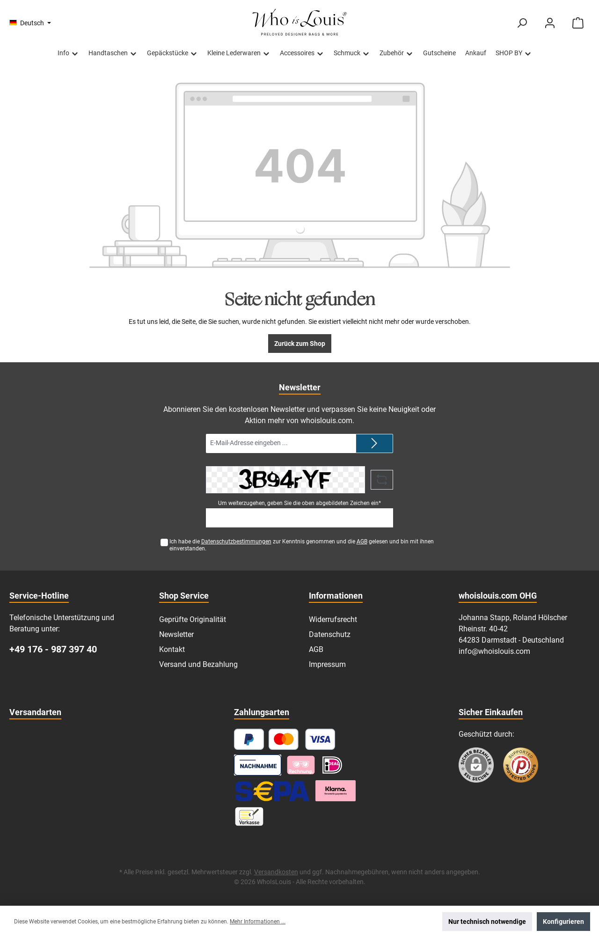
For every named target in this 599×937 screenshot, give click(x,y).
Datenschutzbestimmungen (236, 541)
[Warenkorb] (578, 23)
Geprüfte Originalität (192, 619)
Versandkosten (276, 872)
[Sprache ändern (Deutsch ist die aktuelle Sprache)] (30, 23)
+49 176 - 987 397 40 (53, 649)
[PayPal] (249, 739)
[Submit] (374, 443)
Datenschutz (330, 634)
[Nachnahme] (257, 765)
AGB (362, 541)
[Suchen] (521, 23)
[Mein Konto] (550, 23)
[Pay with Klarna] (301, 765)
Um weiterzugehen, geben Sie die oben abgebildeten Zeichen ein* (299, 503)
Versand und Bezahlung (198, 664)
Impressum (327, 664)
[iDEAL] (332, 765)
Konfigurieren (563, 921)
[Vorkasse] (249, 816)
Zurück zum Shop (299, 343)
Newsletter (176, 634)
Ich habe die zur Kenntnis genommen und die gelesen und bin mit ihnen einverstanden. (301, 545)
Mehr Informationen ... (257, 921)
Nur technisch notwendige (487, 921)
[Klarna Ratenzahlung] (335, 790)
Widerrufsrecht (333, 619)
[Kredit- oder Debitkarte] (302, 739)
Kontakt (172, 649)
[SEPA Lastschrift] (272, 790)
